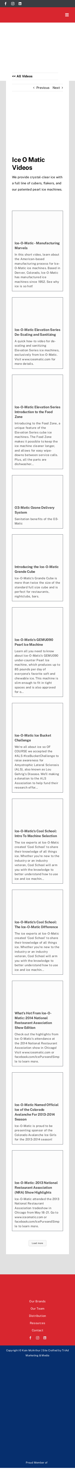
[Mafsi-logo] (59, 1460)
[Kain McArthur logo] (25, 13)
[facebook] (5, 3)
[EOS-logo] (33, 1396)
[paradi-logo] (33, 1426)
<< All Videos (22, 76)
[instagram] (12, 3)
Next (56, 88)
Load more (37, 1243)
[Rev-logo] (33, 1365)
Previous (42, 88)
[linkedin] (20, 3)
